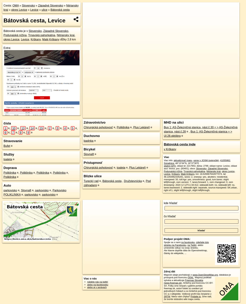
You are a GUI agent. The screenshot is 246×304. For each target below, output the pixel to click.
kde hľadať (170, 203)
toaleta (8, 159)
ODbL (191, 277)
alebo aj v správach (97, 287)
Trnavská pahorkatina (41, 35)
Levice (34, 9)
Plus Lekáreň (141, 127)
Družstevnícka (133, 181)
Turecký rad (91, 181)
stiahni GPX (170, 166)
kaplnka (88, 140)
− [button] (89, 13)
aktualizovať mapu (183, 160)
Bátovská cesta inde (180, 144)
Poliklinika (10, 172)
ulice (44, 9)
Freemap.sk (191, 115)
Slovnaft (26, 190)
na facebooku (188, 242)
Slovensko (28, 5)
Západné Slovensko (50, 5)
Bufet (7, 145)
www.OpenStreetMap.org (205, 274)
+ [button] (89, 8)
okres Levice (19, 9)
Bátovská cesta (60, 9)
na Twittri (191, 245)
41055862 (225, 160)
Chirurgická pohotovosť (98, 127)
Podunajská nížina (15, 35)
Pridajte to (196, 296)
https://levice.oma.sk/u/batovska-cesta (220, 115)
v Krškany (170, 149)
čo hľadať (170, 216)
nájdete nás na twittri (97, 282)
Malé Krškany (50, 39)
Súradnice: (169, 163)
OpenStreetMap (173, 115)
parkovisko (10, 190)
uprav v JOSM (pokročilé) (206, 160)
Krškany (36, 39)
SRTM (167, 296)
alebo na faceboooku (97, 284)
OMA (16, 5)
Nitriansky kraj (66, 35)
